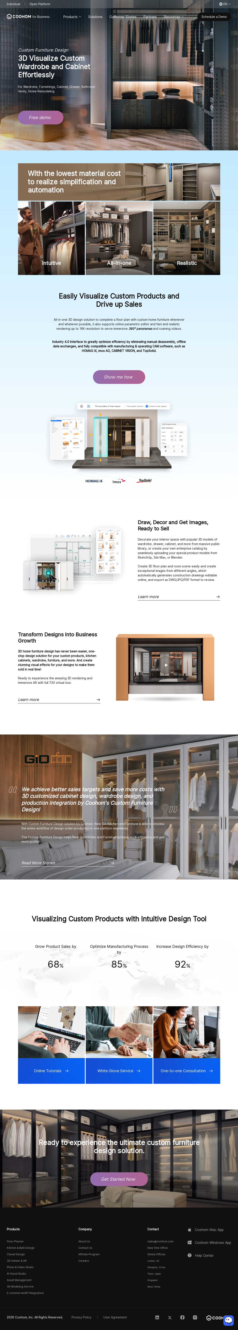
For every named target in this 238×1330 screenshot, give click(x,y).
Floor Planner (15, 1241)
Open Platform (40, 4)
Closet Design (16, 1254)
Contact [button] (153, 1229)
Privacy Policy (81, 1317)
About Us (84, 1241)
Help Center (204, 1256)
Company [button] (85, 1229)
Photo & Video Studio (20, 1267)
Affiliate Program (89, 1254)
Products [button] (13, 1229)
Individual (13, 4)
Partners (150, 17)
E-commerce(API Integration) (25, 1293)
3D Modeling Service (20, 1286)
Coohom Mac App (209, 1230)
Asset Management (19, 1280)
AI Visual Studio (16, 1273)
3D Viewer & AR (17, 1260)
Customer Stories (122, 17)
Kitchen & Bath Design (20, 1247)
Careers (83, 1260)
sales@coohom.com (160, 1241)
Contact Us (85, 1247)
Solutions (95, 17)
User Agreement (115, 1317)
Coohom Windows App (213, 1243)
